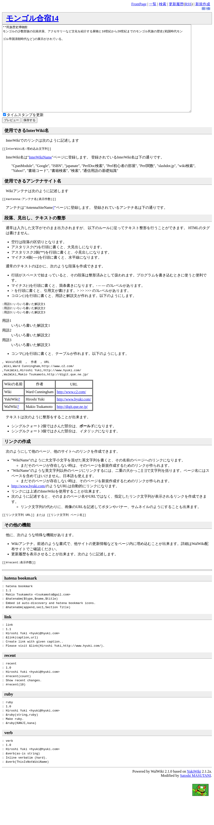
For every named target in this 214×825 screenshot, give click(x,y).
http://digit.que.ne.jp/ (72, 424)
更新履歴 (176, 4)
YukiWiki (194, 789)
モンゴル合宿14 (32, 18)
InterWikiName (40, 174)
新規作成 (202, 4)
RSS (188, 4)
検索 (162, 4)
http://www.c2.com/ (71, 409)
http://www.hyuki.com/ (74, 416)
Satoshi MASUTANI (195, 793)
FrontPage (139, 4)
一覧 (152, 4)
